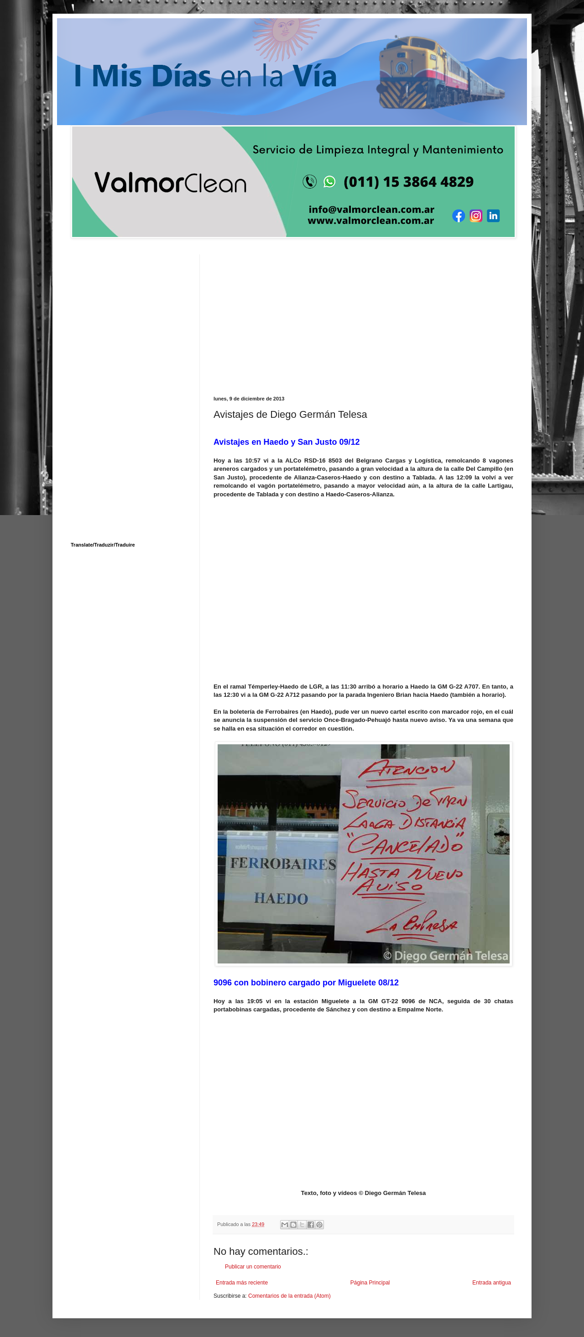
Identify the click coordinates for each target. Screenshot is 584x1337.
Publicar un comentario (253, 1266)
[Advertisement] (363, 318)
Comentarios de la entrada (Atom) (289, 1296)
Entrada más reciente (242, 1282)
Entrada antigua (491, 1282)
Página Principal (370, 1282)
